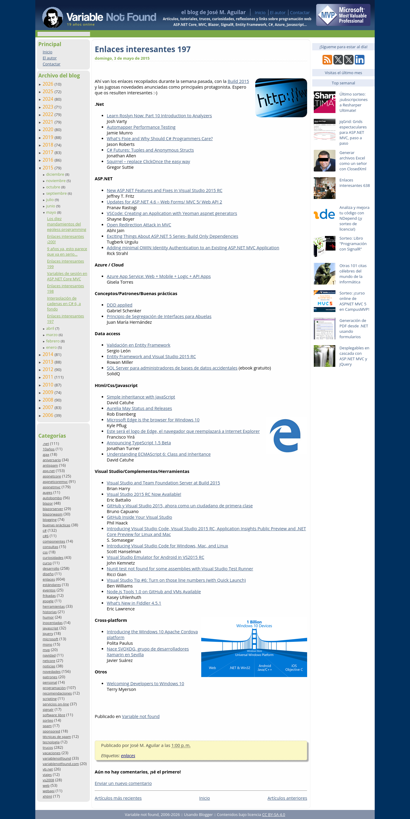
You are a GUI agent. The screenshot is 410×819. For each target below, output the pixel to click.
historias (50, 612)
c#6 (46, 536)
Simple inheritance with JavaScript (141, 397)
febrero (53, 341)
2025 (49, 91)
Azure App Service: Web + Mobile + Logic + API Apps (159, 276)
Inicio (260, 12)
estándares (52, 584)
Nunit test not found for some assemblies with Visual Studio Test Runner (180, 569)
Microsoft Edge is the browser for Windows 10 (153, 420)
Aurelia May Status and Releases (139, 408)
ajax (46, 454)
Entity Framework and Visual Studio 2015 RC (151, 356)
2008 (49, 399)
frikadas (49, 595)
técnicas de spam (57, 736)
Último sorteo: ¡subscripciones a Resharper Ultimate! (353, 102)
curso (47, 563)
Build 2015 (238, 81)
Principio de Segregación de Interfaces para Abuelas (159, 316)
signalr (48, 709)
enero (52, 347)
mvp (46, 649)
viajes (47, 774)
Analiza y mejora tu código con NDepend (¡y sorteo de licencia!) (354, 218)
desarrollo (51, 568)
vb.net (48, 769)
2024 (49, 99)
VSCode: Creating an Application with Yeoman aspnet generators (172, 213)
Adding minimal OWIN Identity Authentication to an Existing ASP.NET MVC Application (193, 247)
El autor (278, 12)
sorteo (48, 720)
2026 (49, 83)
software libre (54, 715)
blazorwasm (52, 514)
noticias (49, 666)
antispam (50, 465)
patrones (50, 677)
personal (50, 682)
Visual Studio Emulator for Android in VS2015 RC (155, 557)
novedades (51, 671)
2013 (49, 361)
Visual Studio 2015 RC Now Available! (144, 494)
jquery (48, 633)
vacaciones (51, 753)
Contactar (300, 12)
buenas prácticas (56, 525)
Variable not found (141, 716)
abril (50, 328)
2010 (49, 384)
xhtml (47, 796)
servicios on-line (56, 704)
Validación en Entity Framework (138, 345)
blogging (49, 519)
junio (51, 206)
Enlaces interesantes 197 (143, 49)
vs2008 (48, 780)
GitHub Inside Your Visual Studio (139, 517)
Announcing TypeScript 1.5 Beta (139, 443)
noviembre (56, 180)
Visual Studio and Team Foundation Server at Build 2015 (163, 483)
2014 (49, 354)
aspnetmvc (51, 487)
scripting (50, 698)
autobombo (52, 498)
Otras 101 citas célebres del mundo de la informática (353, 274)
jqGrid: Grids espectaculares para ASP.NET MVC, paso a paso (353, 132)
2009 (49, 392)
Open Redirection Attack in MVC (139, 225)
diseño (48, 574)
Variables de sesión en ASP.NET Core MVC (67, 276)
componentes (54, 541)
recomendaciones (57, 693)
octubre (53, 187)
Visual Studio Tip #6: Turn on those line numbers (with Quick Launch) (176, 580)
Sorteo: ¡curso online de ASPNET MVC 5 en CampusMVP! (354, 301)
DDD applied (119, 305)
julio (50, 199)
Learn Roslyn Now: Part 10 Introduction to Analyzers (159, 115)
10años (49, 449)
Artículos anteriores (287, 798)
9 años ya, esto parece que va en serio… (67, 251)
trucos (48, 747)
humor (48, 617)
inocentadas (52, 622)
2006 (49, 415)
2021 (49, 121)
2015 (49, 167)
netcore (49, 660)
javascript (50, 628)
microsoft (50, 639)
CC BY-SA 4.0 (273, 814)
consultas (50, 546)
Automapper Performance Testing (141, 127)
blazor (48, 503)
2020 (49, 129)
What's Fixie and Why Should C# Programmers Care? (160, 138)
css (45, 552)
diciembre (55, 174)
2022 (49, 114)
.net (46, 443)
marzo (52, 334)
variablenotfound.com (61, 763)
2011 (49, 376)
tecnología (51, 742)
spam (47, 725)
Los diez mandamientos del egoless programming (66, 224)
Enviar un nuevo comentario (123, 783)
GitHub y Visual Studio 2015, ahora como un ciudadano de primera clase (180, 506)
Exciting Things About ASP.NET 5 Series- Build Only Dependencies (172, 236)
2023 (49, 106)
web (46, 785)
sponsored (51, 731)
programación (54, 687)
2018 (49, 144)
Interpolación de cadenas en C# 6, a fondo (64, 303)
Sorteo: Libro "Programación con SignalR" (353, 243)
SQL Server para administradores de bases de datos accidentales (172, 368)
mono (47, 644)
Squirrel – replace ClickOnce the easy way (148, 161)
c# (44, 530)
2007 (49, 407)
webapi (48, 791)
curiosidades (53, 557)
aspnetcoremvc (55, 481)
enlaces (49, 579)
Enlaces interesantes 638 (354, 182)
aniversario (52, 460)
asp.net (49, 470)
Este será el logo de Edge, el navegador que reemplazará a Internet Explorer (183, 431)
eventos (49, 590)
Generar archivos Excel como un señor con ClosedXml (353, 161)
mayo (51, 212)
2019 (49, 137)
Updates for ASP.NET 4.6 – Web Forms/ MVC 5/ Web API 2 (164, 202)
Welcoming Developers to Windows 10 (145, 683)
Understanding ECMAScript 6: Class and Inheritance (159, 454)
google (48, 601)
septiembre (57, 193)
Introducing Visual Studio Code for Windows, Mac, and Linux (167, 546)
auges (47, 492)
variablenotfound (57, 758)
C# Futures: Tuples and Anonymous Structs (150, 150)
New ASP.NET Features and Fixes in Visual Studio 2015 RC (164, 190)
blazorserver (53, 508)
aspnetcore (52, 476)
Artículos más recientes (118, 798)
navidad (49, 655)
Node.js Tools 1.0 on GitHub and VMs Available (154, 591)
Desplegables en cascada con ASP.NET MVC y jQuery (354, 356)
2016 (49, 159)
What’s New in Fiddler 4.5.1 (134, 603)
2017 (49, 152)
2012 (49, 369)
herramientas (54, 606)
